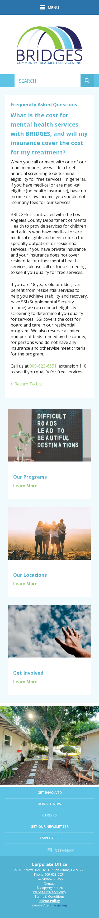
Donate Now (49, 803)
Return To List (29, 384)
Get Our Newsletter (50, 826)
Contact (49, 883)
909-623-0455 (52, 879)
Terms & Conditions (49, 896)
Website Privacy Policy (49, 892)
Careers (49, 815)
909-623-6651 (43, 366)
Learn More (25, 486)
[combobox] (48, 80)
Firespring (58, 905)
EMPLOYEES (49, 837)
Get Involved (49, 792)
